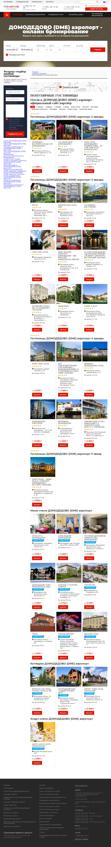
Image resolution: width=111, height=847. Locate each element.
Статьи (42, 832)
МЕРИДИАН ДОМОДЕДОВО (64, 422)
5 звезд (66, 107)
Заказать (37, 171)
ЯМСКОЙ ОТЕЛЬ (91, 634)
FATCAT (35, 205)
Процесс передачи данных (14, 802)
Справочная (36, 1)
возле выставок (45, 819)
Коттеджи (94, 107)
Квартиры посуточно (39, 109)
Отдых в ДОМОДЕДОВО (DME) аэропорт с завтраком (15, 170)
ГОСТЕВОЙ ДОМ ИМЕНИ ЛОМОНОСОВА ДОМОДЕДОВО (95, 538)
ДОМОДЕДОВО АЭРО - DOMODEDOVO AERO (42, 586)
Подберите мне (15, 134)
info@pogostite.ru (82, 836)
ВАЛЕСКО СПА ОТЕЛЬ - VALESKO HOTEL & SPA (42, 690)
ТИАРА (35, 634)
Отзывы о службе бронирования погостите (17, 809)
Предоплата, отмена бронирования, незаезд (18, 798)
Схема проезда (81, 799)
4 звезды (57, 107)
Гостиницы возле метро (35, 14)
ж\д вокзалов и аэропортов (50, 825)
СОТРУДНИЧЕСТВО (22, 1)
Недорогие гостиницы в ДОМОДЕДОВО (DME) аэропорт (13, 186)
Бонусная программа (12, 819)
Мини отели (75, 107)
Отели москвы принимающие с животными (52, 828)
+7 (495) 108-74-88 (50, 7)
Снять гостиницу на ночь (49, 794)
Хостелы (85, 107)
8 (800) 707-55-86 (29, 7)
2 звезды (40, 107)
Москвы (42, 785)
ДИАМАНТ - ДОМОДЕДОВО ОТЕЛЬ (94, 364)
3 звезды (48, 107)
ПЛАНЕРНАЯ (89, 585)
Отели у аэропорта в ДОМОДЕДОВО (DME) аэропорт (12, 177)
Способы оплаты (10, 794)
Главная (7, 785)
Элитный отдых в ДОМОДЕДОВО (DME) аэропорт (12, 166)
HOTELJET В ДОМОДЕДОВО (38, 537)
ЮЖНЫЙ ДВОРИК (66, 634)
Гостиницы (17, 14)
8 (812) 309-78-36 (81, 816)
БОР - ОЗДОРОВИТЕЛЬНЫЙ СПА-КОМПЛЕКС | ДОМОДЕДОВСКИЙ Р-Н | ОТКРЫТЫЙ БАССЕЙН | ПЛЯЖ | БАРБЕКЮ (68, 368)
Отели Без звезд (85, 109)
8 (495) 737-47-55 (81, 813)
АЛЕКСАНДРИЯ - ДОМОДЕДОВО (65, 537)
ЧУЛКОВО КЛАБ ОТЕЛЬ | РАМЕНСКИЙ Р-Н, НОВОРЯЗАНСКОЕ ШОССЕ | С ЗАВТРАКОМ (94, 424)
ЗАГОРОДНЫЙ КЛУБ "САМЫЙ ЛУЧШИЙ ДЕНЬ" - (66, 691)
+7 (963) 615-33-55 (95, 5)
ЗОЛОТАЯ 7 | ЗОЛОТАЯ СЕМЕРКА (67, 586)
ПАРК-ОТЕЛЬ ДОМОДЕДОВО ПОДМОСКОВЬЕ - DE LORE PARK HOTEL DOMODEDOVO (93, 146)
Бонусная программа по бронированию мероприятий (20, 822)
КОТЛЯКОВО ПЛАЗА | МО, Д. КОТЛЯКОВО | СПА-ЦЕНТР (41, 308)
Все (33, 107)
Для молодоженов (46, 815)
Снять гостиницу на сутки (49, 791)
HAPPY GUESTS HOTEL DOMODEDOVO (41, 745)
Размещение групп (55, 14)
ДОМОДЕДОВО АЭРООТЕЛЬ (38, 422)
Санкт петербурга (46, 788)
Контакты (49, 1)
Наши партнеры (10, 805)
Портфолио (8, 1)
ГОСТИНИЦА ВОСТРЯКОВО (90, 206)
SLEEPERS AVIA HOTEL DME (67, 206)
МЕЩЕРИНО (63, 306)
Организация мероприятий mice (52, 797)
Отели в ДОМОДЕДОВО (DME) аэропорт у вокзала (14, 173)
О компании (8, 788)
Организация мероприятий (97, 14)
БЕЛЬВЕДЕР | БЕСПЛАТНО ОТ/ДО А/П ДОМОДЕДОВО (42, 144)
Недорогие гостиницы (48, 812)
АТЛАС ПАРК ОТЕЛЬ (40, 363)
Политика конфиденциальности (16, 791)
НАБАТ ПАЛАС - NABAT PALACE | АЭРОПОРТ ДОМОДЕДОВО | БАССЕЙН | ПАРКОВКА (42, 482)
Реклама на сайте (11, 816)
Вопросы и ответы (11, 813)
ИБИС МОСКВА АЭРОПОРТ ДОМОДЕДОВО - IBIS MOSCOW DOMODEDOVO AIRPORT (68, 256)
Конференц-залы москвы (49, 800)
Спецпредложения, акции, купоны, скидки (53, 836)
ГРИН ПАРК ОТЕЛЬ (40, 252)
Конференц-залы (75, 14)
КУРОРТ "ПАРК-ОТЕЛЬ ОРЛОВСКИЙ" (93, 690)
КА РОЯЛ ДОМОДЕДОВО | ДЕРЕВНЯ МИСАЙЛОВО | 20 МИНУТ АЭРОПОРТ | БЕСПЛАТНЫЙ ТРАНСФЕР (95, 255)
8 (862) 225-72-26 (81, 819)
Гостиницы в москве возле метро (52, 803)
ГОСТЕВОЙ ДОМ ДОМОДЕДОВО (65, 143)
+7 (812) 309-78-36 (71, 7)
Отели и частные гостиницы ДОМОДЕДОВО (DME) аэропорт (15, 162)
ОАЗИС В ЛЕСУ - (91, 306)
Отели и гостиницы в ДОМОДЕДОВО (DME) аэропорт (12, 181)
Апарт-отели (72, 109)
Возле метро (44, 822)
